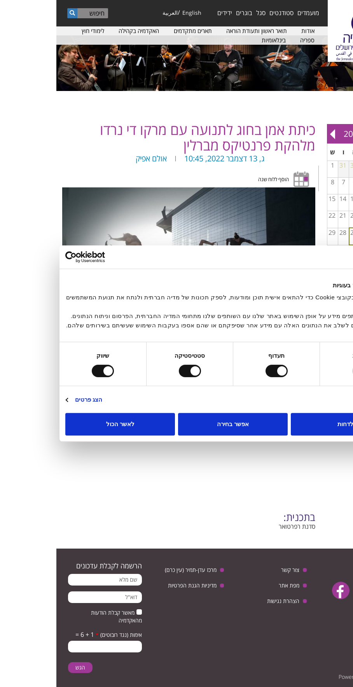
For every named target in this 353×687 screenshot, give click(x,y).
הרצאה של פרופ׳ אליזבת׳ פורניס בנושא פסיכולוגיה (330, 208)
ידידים (168, 13)
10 (330, 198)
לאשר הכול (64, 424)
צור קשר (234, 569)
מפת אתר (232, 585)
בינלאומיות (217, 40)
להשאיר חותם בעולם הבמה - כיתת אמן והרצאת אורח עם (341, 222)
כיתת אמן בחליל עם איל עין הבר (330, 205)
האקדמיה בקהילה (82, 31)
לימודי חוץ (36, 31)
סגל (204, 13)
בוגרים (188, 13)
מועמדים (252, 13)
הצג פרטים (32, 399)
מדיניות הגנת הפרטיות (136, 585)
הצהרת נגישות (227, 601)
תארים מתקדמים (136, 31)
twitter (332, 590)
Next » (276, 134)
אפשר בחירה (176, 424)
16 (340, 215)
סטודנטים (225, 13)
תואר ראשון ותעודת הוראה (200, 31)
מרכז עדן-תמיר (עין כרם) (134, 569)
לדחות (289, 424)
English (135, 12)
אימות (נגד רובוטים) (62, 634)
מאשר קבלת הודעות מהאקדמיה (60, 616)
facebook (284, 590)
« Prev (341, 134)
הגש (24, 667)
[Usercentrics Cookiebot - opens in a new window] (43, 257)
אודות (251, 31)
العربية (113, 12)
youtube (308, 590)
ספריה (251, 40)
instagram (326, 610)
